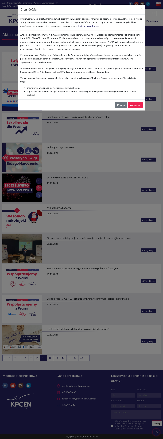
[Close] (141, 9)
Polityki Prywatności (88, 26)
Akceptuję (135, 105)
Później (121, 105)
